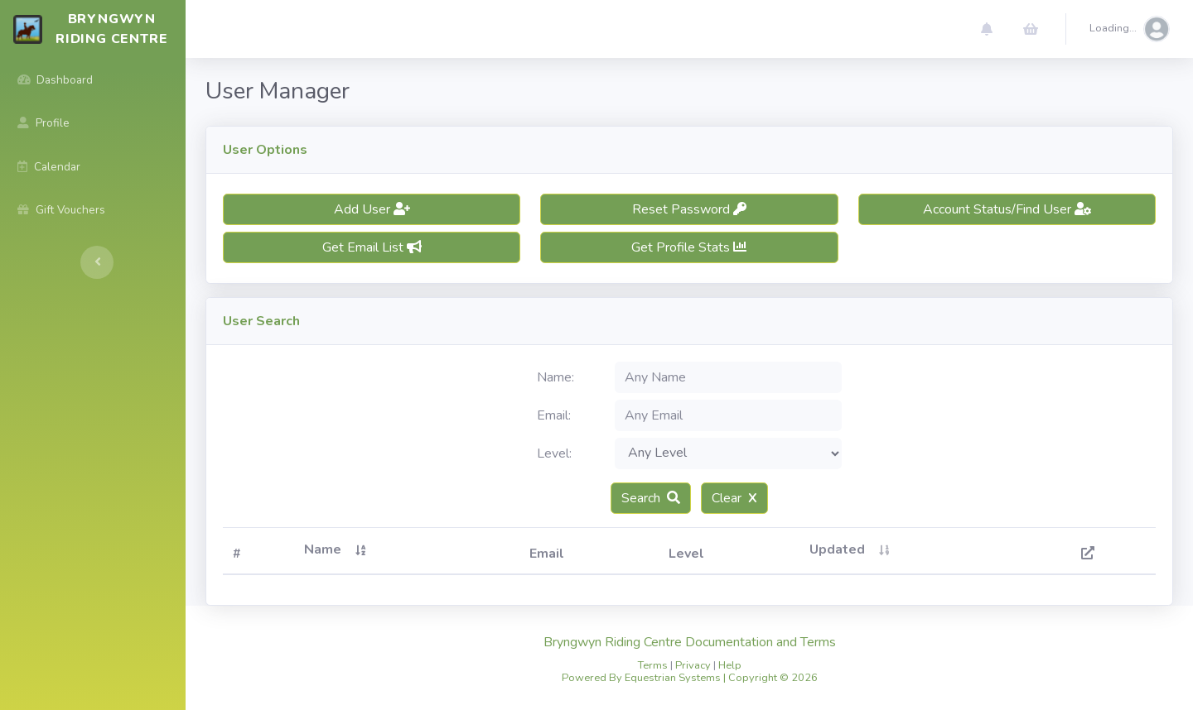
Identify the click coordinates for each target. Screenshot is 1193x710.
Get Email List (372, 247)
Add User (372, 209)
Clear (734, 498)
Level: (554, 453)
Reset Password (689, 209)
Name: (555, 377)
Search (650, 498)
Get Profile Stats (688, 247)
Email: (554, 415)
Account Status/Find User (1007, 209)
